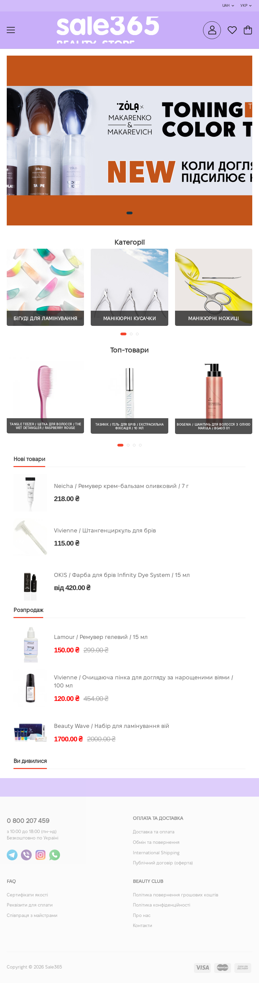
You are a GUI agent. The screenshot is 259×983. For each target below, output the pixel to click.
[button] (129, 213)
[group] (129, 140)
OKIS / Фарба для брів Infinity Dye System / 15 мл (122, 575)
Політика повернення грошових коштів (175, 895)
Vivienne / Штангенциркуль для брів (105, 530)
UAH (226, 5)
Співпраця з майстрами (32, 916)
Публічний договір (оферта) (163, 863)
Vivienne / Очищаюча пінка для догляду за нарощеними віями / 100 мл (143, 682)
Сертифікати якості (27, 895)
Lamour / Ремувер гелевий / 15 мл (101, 637)
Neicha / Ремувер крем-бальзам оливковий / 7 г (121, 486)
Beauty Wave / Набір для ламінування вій (111, 726)
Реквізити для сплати (30, 905)
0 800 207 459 (28, 821)
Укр (243, 5)
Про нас (141, 916)
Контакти (142, 926)
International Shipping (156, 853)
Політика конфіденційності (161, 905)
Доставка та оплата (153, 832)
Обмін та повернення (156, 843)
